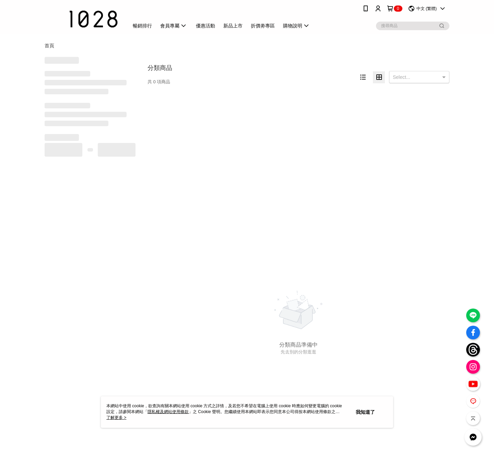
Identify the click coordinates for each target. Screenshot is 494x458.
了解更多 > (116, 417)
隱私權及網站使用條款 (168, 411)
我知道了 (365, 412)
